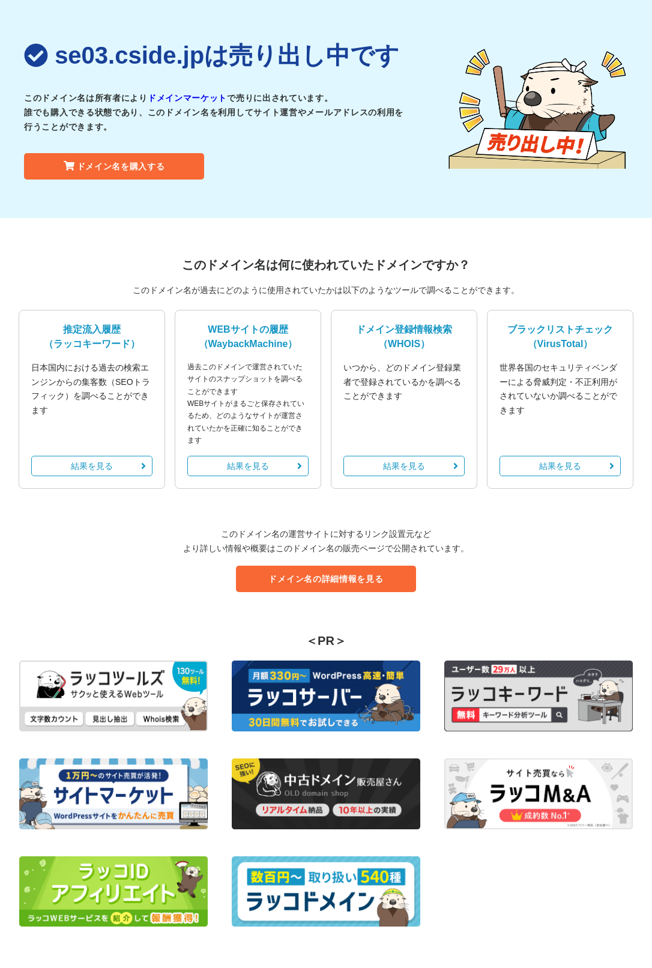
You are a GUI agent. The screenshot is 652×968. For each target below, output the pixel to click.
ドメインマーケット (187, 98)
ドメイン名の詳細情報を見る (325, 579)
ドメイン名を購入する (114, 166)
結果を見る (108, 466)
